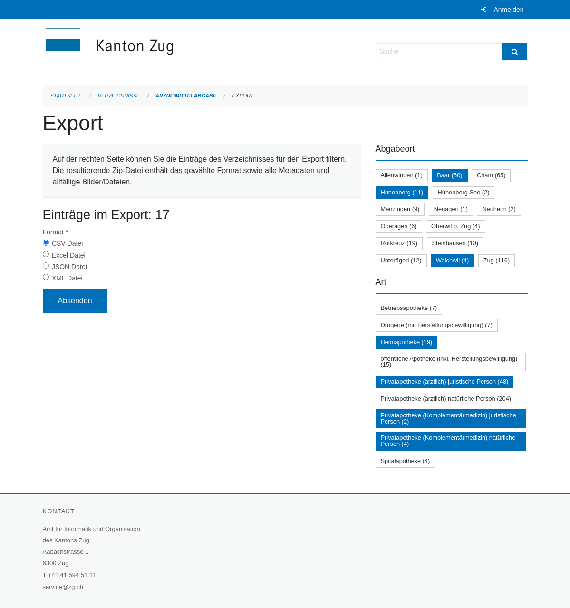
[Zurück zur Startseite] (166, 51)
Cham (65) (491, 175)
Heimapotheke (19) (407, 342)
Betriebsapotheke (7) (409, 307)
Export (242, 95)
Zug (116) (496, 260)
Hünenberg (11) (402, 192)
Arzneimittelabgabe (185, 95)
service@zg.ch (63, 586)
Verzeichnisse (119, 95)
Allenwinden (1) (402, 175)
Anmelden (508, 9)
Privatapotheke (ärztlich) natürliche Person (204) (446, 398)
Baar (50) (449, 175)
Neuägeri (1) (451, 208)
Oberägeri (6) (399, 226)
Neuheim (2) (498, 208)
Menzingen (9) (400, 208)
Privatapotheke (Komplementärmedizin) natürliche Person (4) (448, 440)
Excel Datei (69, 255)
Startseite (66, 95)
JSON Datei (69, 266)
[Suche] (514, 51)
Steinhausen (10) (455, 243)
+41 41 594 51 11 (72, 575)
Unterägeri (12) (401, 260)
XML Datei (67, 278)
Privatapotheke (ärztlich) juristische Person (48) (445, 381)
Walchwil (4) (452, 260)
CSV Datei (67, 243)
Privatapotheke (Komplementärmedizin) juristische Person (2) (448, 418)
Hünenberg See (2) (464, 192)
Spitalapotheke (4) (405, 460)
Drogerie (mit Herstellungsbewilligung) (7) (437, 324)
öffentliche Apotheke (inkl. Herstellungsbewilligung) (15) (449, 361)
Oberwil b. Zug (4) (455, 226)
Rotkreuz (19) (399, 243)
